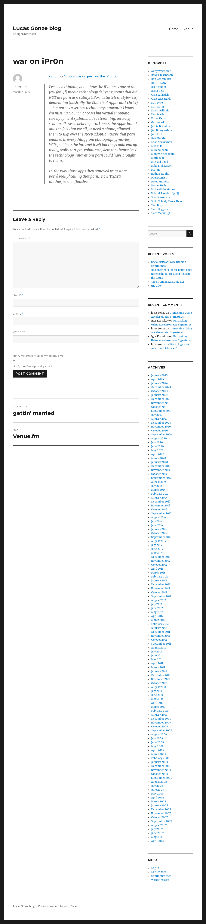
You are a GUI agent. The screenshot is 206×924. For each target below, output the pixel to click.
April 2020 (157, 454)
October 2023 (159, 391)
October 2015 (159, 533)
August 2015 (158, 541)
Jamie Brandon (160, 126)
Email (18, 313)
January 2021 (159, 418)
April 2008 (157, 797)
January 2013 (159, 580)
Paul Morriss (159, 177)
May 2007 (157, 837)
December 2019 (160, 466)
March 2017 (158, 489)
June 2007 (157, 833)
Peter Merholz (160, 181)
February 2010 (160, 710)
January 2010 (159, 714)
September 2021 (161, 410)
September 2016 (161, 513)
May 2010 (157, 699)
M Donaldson (159, 150)
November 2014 (160, 560)
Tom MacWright (161, 213)
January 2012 (159, 628)
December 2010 (160, 675)
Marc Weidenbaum (163, 154)
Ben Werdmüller (161, 79)
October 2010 (159, 683)
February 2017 (159, 493)
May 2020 (157, 450)
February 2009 (160, 758)
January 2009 (159, 762)
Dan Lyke (157, 102)
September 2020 (161, 434)
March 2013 (158, 572)
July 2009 (157, 738)
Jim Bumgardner (161, 130)
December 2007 (161, 809)
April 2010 (157, 703)
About (188, 29)
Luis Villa (156, 146)
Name (18, 295)
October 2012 (159, 592)
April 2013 (157, 568)
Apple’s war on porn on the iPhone (89, 76)
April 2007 (157, 841)
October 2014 (159, 564)
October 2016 (159, 509)
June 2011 (157, 655)
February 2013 (160, 576)
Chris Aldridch (160, 94)
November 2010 (160, 679)
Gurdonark (158, 122)
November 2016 (160, 505)
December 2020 (161, 422)
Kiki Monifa (158, 138)
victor (53, 76)
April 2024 (157, 379)
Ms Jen (155, 169)
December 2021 (161, 399)
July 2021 (156, 414)
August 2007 (159, 825)
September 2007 (161, 821)
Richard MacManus (163, 189)
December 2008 (161, 766)
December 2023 (161, 387)
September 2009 (161, 730)
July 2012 (156, 604)
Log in (155, 868)
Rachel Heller (159, 185)
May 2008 (157, 793)
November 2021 (160, 403)
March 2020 (158, 458)
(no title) (156, 285)
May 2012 (157, 612)
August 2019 (158, 482)
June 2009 (157, 742)
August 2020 (159, 438)
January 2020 (159, 462)
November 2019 (160, 470)
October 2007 (159, 817)
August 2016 (158, 517)
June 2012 (157, 608)
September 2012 (161, 596)
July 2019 (156, 485)
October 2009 (159, 726)
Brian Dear (157, 90)
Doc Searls (157, 114)
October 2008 (159, 774)
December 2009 (161, 718)
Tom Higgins (159, 209)
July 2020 (157, 442)
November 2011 (160, 635)
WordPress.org (160, 880)
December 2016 (160, 501)
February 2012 (160, 624)
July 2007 (157, 829)
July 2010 (156, 691)
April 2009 (157, 750)
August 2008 (159, 781)
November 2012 (160, 588)
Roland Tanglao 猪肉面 (165, 193)
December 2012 (160, 584)
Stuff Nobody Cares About (167, 201)
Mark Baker (158, 158)
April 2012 (157, 616)
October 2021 (159, 407)
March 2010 (158, 706)
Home (173, 29)
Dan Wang (157, 106)
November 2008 (161, 770)
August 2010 (158, 687)
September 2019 (161, 478)
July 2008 (157, 785)
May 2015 (157, 553)
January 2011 (159, 671)
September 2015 (161, 537)
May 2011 (156, 659)
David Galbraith (160, 110)
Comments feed (161, 876)
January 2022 (159, 395)
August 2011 (158, 647)
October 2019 (159, 474)
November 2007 (161, 813)
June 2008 (157, 789)
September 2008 (161, 777)
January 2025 (159, 375)
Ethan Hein (158, 118)
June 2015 (157, 549)
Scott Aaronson (160, 197)
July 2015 (156, 545)
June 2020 (157, 446)
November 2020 (161, 426)
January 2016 (159, 529)
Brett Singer (158, 87)
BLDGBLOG (158, 83)
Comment (21, 238)
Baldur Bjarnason (162, 75)
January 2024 (159, 383)
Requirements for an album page (171, 270)
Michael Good (159, 161)
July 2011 (156, 651)
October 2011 (159, 639)
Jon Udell (156, 134)
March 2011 (158, 667)
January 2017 (159, 497)
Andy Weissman (161, 71)
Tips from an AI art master (167, 281)
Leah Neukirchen (161, 142)
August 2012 (158, 600)
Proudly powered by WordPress (57, 906)
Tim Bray (157, 205)
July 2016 (156, 521)
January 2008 (159, 805)
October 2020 (159, 430)
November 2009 (161, 722)
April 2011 (157, 663)
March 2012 (158, 620)
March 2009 (158, 754)
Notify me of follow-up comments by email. (39, 355)
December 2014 (160, 556)
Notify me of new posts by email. (32, 366)
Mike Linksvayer (161, 165)
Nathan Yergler (160, 173)
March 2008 (158, 801)
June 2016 (157, 525)
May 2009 (157, 746)
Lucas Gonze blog (37, 28)
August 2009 (159, 734)
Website (19, 332)
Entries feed (159, 872)
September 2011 (161, 643)
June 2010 (157, 695)
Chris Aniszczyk (161, 98)
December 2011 (160, 631)
